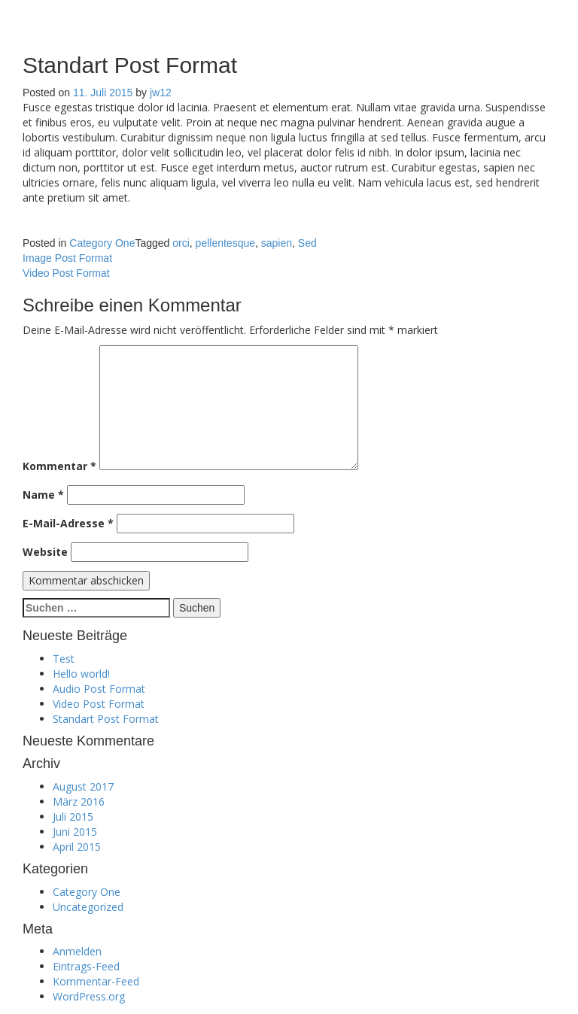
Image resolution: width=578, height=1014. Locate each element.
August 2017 (83, 786)
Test (64, 658)
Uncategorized (88, 907)
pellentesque (225, 243)
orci (181, 243)
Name (43, 494)
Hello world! (81, 673)
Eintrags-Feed (86, 966)
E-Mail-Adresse (68, 523)
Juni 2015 (75, 831)
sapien (276, 243)
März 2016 (79, 801)
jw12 (161, 93)
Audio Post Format (99, 689)
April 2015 (77, 846)
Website (45, 552)
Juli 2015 (73, 816)
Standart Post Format (106, 719)
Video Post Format (66, 273)
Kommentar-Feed (96, 981)
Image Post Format (67, 258)
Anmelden (77, 951)
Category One (102, 243)
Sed (307, 243)
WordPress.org (89, 996)
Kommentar (59, 466)
